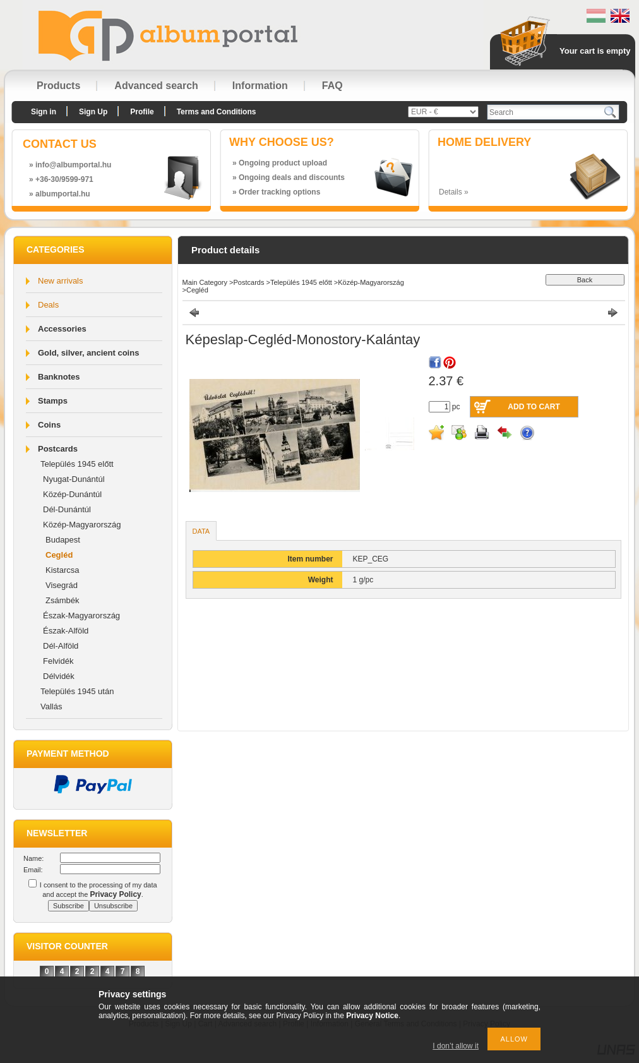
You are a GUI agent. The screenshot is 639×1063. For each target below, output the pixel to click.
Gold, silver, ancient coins (88, 352)
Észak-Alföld (65, 630)
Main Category (205, 282)
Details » (454, 192)
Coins (49, 424)
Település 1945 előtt (77, 464)
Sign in (43, 111)
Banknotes (59, 376)
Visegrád (61, 585)
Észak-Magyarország (81, 615)
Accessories (62, 328)
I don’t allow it (456, 1046)
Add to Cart (533, 406)
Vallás (51, 706)
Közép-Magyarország (82, 524)
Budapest (62, 539)
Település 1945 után (77, 691)
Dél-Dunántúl (67, 509)
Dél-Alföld (60, 646)
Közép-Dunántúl (72, 494)
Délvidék (59, 676)
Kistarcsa (62, 570)
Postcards (58, 448)
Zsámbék (62, 600)
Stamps (53, 400)
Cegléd (59, 555)
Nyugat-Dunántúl (74, 479)
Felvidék (58, 661)
